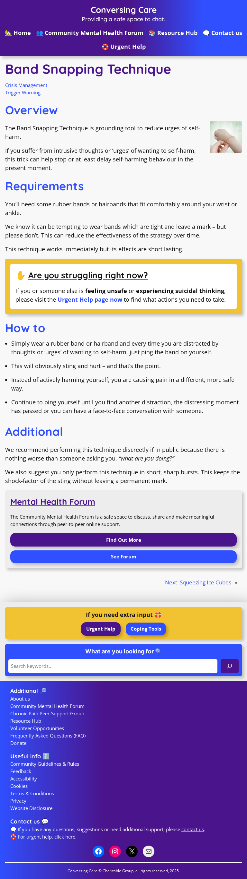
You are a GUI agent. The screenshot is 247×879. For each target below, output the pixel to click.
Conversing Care (124, 9)
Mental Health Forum (52, 501)
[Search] (230, 666)
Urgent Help (100, 628)
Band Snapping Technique (88, 68)
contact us (192, 829)
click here (64, 836)
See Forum (123, 556)
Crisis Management (26, 85)
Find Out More (123, 540)
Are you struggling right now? (88, 275)
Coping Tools (146, 628)
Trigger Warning (23, 92)
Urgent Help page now (90, 299)
